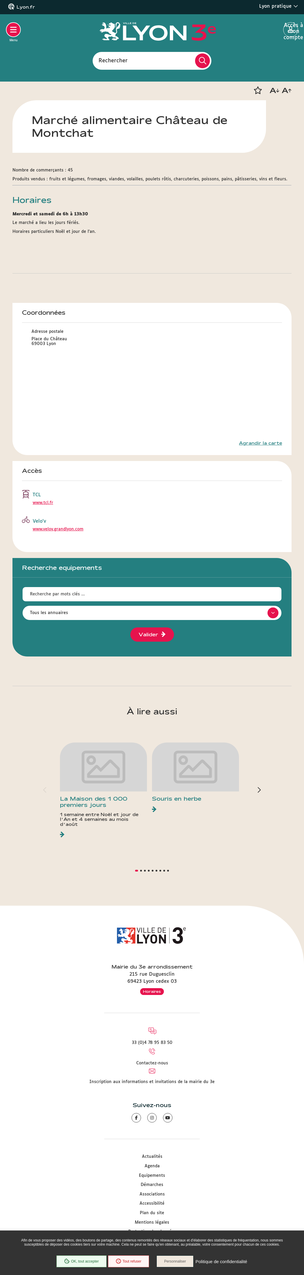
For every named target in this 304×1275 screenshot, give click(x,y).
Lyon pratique (278, 6)
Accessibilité (152, 1203)
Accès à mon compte (291, 30)
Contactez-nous (152, 1063)
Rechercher (113, 60)
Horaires (152, 991)
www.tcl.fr (43, 503)
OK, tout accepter (81, 1261)
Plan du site (152, 1213)
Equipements (152, 1176)
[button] (257, 90)
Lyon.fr (26, 7)
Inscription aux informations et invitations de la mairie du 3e (152, 1082)
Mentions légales (152, 1222)
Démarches (152, 1185)
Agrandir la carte (260, 443)
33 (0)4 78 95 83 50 (152, 1043)
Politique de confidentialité (221, 1261)
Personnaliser (175, 1261)
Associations (152, 1194)
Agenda (152, 1166)
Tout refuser (128, 1261)
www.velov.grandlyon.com (58, 529)
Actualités (152, 1157)
